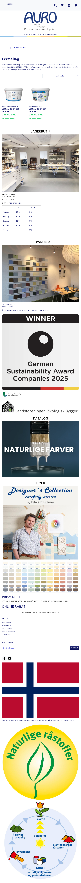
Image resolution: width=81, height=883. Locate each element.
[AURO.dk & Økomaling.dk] (40, 20)
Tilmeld (74, 648)
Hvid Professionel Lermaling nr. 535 (11, 107)
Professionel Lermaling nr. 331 (37, 107)
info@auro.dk (15, 203)
